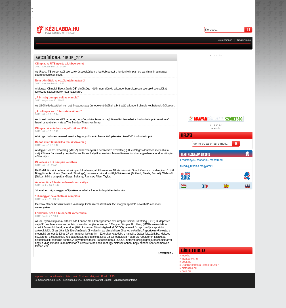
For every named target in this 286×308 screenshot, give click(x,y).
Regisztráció (244, 40)
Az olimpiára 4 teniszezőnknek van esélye (61, 182)
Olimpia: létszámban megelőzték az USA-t (61, 128)
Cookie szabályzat (89, 276)
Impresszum (41, 276)
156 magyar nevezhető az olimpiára (57, 196)
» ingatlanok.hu (188, 258)
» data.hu (185, 271)
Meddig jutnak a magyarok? (196, 166)
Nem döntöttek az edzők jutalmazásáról (60, 80)
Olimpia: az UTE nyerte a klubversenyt (59, 63)
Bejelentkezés (224, 40)
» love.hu (184, 255)
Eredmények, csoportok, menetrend (201, 160)
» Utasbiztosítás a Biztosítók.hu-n (199, 264)
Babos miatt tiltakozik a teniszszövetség (60, 142)
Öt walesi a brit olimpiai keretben (56, 162)
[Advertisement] (143, 12)
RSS (112, 276)
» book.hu (185, 261)
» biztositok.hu (188, 268)
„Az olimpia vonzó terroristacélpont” (58, 111)
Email (104, 276)
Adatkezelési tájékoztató (63, 276)
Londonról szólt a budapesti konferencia (61, 213)
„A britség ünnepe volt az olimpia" (57, 97)
